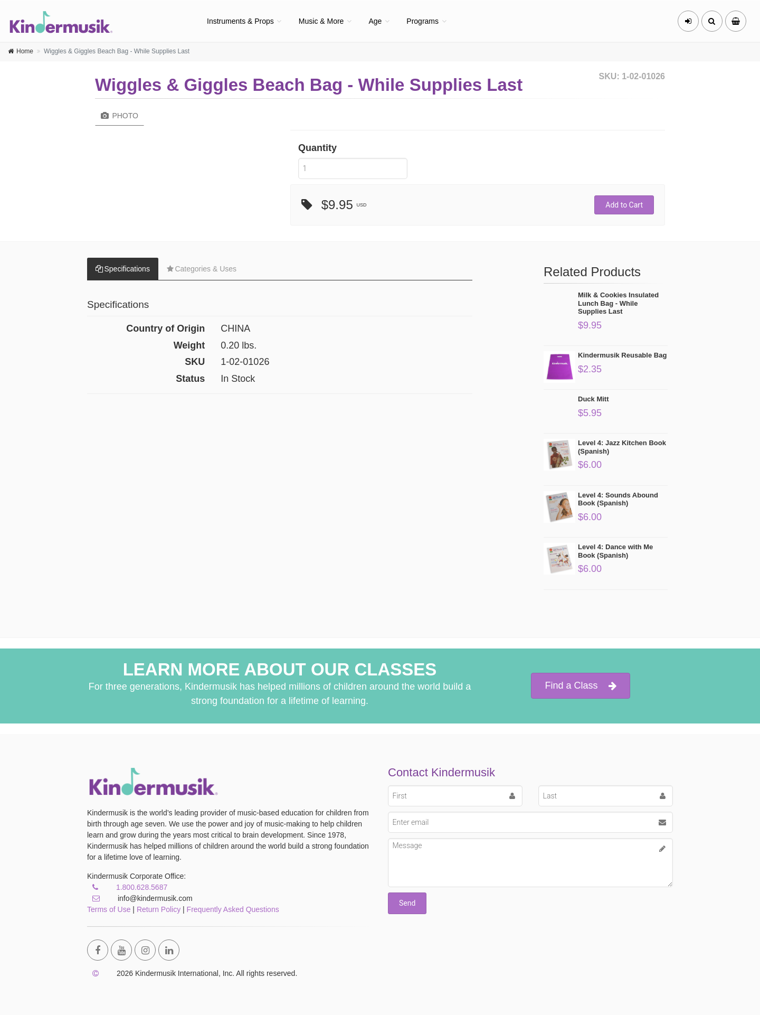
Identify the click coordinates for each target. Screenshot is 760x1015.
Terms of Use (108, 909)
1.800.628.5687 (141, 887)
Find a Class (580, 685)
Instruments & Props (240, 21)
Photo (119, 115)
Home (24, 51)
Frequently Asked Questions (233, 909)
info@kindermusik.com (140, 898)
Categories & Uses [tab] (201, 269)
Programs (422, 21)
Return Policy (158, 909)
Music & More (321, 21)
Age (375, 21)
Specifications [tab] (123, 269)
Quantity (317, 148)
